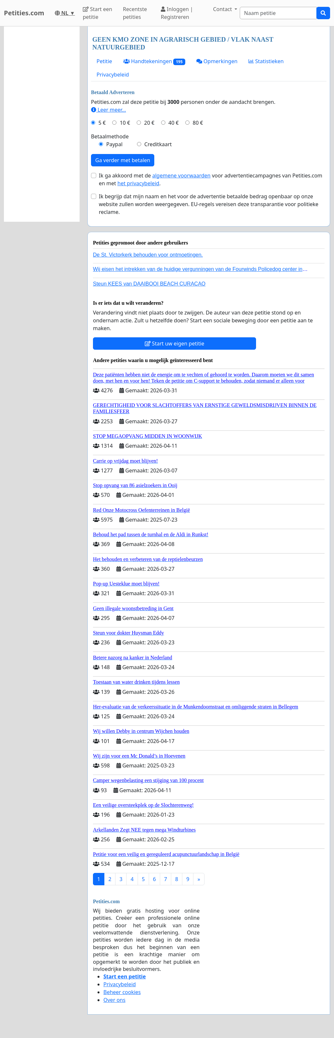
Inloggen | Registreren (177, 13)
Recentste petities (135, 13)
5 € (102, 122)
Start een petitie (97, 13)
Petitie (104, 61)
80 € (198, 122)
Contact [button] (223, 9)
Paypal (114, 144)
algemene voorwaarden (181, 175)
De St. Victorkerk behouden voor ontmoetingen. (148, 255)
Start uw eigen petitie (175, 343)
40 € (173, 122)
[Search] (278, 13)
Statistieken (266, 61)
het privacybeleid (138, 183)
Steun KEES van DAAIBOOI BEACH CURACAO (149, 284)
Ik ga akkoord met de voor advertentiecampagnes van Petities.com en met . (210, 179)
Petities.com (24, 12)
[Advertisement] (42, 124)
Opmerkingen (216, 61)
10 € (125, 122)
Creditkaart (158, 144)
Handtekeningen (154, 61)
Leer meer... (108, 109)
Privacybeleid (113, 74)
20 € (149, 122)
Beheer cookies (122, 992)
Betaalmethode (110, 136)
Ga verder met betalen (122, 160)
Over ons (114, 999)
